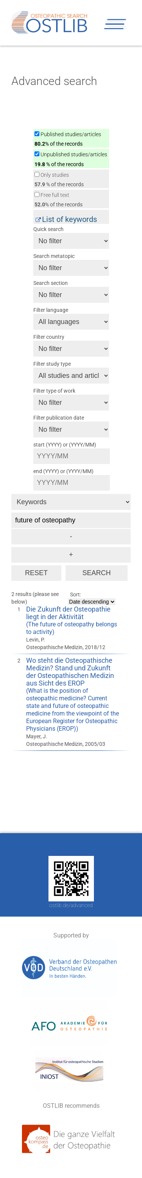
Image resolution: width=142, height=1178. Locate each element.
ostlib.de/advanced (71, 905)
